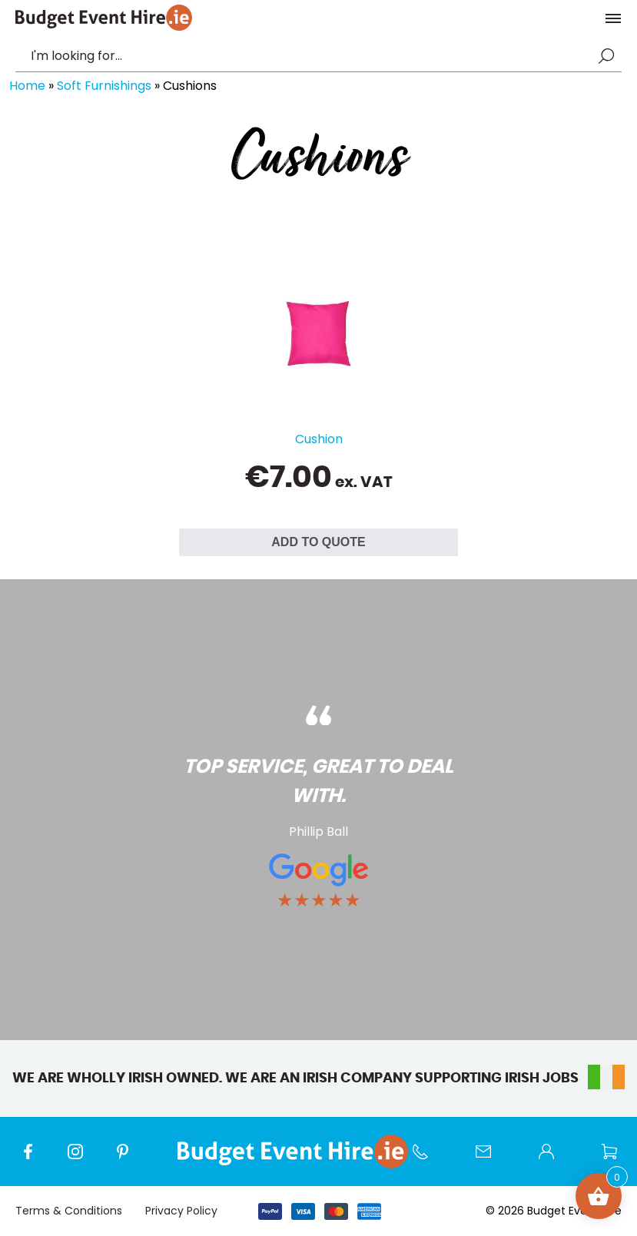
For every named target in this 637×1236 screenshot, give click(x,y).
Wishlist (617, 1159)
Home (27, 85)
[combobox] (311, 56)
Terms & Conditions (68, 1210)
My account (554, 1159)
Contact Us (491, 1159)
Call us (428, 1159)
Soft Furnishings (104, 85)
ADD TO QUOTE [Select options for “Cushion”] (318, 541)
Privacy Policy (181, 1210)
